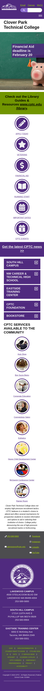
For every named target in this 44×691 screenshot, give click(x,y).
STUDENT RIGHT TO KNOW (15, 651)
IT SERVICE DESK (28, 654)
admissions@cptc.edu (16, 547)
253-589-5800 (13, 536)
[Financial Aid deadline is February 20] (22, 61)
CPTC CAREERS (15, 660)
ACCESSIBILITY (21, 666)
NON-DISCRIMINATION (25, 648)
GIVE (11, 648)
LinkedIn (35, 547)
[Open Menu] (40, 15)
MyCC (40, 5)
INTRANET (11, 657)
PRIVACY (29, 663)
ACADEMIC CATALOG (27, 657)
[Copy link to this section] (37, 35)
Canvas (31, 5)
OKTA (15, 654)
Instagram (36, 542)
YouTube (35, 553)
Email (22, 5)
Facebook (36, 536)
